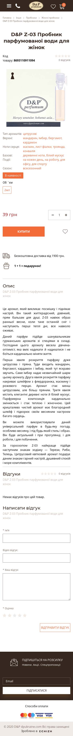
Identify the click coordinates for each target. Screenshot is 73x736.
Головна (7, 17)
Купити (24, 232)
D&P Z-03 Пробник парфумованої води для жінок (29, 21)
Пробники (31, 17)
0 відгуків (64, 60)
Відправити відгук (55, 628)
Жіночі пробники (50, 17)
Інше (18, 17)
